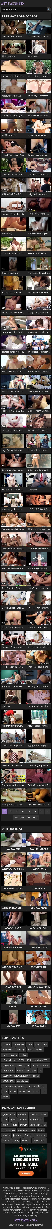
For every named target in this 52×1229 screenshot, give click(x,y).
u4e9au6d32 (8, 1065)
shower (23, 1124)
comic (5, 1096)
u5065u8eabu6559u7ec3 (14, 1086)
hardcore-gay (9, 1130)
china (29, 1044)
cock (5, 1091)
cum (5, 1119)
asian (37, 1044)
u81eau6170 (8, 1070)
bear (30, 1049)
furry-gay (22, 1114)
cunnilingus (22, 1081)
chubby (39, 1049)
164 (22, 817)
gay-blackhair (39, 1140)
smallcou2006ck (42, 1060)
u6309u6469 (24, 1091)
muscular (7, 1140)
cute (15, 1124)
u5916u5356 (23, 1065)
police (36, 1091)
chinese (6, 1044)
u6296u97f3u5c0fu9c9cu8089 (16, 1075)
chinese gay (18, 1044)
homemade (40, 1135)
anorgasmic (8, 1049)
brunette (23, 1119)
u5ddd (23, 1055)
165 (28, 817)
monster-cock (36, 1119)
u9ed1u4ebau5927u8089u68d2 (17, 1060)
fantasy (28, 1135)
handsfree (31, 1070)
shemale (26, 1140)
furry (17, 1140)
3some (14, 1055)
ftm (45, 1044)
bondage (21, 1049)
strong (36, 1075)
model (20, 1070)
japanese (17, 1135)
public (13, 1119)
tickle (5, 1055)
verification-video (38, 1124)
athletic (6, 1124)
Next (35, 817)
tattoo (41, 1130)
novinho (33, 1114)
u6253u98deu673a (37, 1086)
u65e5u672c (8, 1081)
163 (16, 817)
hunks (43, 1114)
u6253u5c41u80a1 (40, 1065)
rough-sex (22, 1130)
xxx (43, 1091)
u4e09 (13, 1091)
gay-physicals (9, 1114)
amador (6, 1135)
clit (40, 1070)
